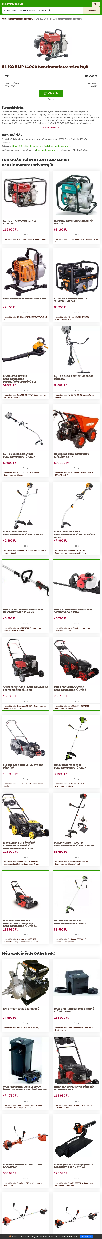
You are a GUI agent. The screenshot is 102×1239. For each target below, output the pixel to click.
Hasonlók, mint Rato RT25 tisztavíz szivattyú (22, 1028)
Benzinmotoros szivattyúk (61, 146)
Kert (27, 146)
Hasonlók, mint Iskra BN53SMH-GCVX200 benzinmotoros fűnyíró (72, 707)
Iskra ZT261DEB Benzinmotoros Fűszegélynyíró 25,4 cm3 (23, 611)
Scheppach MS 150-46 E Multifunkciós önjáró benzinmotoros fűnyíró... (20, 923)
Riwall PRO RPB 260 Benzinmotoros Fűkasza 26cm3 (23, 533)
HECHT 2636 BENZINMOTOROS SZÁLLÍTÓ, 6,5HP (71, 455)
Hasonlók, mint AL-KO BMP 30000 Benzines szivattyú (25, 239)
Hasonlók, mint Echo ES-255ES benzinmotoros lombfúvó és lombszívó (74, 1184)
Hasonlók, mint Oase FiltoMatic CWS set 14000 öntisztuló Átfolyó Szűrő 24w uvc (23, 1106)
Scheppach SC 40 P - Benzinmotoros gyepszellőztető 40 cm (25, 688)
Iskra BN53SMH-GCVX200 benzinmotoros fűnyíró (70, 688)
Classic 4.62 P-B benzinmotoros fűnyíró (23, 766)
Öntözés (34, 146)
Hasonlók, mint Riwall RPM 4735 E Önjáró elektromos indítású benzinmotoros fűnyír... (21, 862)
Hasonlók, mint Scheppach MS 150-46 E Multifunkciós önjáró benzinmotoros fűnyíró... (22, 940)
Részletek (73, 1236)
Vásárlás (51, 93)
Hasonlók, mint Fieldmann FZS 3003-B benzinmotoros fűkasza (70, 940)
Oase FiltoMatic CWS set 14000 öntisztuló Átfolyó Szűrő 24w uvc (25, 1088)
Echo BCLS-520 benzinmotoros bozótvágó (22, 1166)
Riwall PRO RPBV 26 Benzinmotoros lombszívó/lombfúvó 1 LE (19, 378)
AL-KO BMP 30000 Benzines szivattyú (19, 222)
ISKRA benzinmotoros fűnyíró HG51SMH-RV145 (74, 1088)
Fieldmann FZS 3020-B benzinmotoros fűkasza (70, 766)
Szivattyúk (43, 146)
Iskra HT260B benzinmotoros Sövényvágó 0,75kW (73, 611)
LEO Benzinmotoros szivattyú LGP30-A (73, 222)
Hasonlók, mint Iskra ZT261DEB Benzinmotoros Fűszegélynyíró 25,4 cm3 (23, 629)
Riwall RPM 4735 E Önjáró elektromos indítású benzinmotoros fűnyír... (19, 845)
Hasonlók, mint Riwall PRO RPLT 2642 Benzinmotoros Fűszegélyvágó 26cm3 (70, 551)
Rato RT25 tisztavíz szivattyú (21, 1008)
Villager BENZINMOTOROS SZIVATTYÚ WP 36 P (70, 300)
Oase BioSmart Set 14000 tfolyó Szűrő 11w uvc (74, 1010)
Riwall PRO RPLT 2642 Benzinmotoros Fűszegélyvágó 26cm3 (74, 534)
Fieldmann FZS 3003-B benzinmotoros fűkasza (70, 922)
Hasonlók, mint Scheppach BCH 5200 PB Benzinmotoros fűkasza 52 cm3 (71, 862)
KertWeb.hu (12, 3)
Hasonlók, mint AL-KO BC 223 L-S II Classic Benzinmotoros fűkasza (21, 474)
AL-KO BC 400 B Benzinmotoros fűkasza (73, 377)
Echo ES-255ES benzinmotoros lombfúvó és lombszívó (73, 1166)
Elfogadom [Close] (86, 1236)
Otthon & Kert (18, 146)
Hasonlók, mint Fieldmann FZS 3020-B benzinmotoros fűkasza (70, 785)
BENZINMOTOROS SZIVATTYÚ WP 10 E (24, 298)
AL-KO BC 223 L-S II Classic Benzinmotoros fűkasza (19, 455)
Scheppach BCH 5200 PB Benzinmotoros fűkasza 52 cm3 (74, 844)
